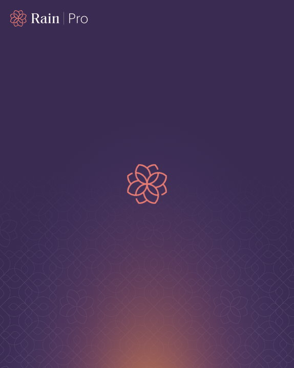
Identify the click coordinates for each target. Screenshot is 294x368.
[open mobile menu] (277, 18)
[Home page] (49, 18)
